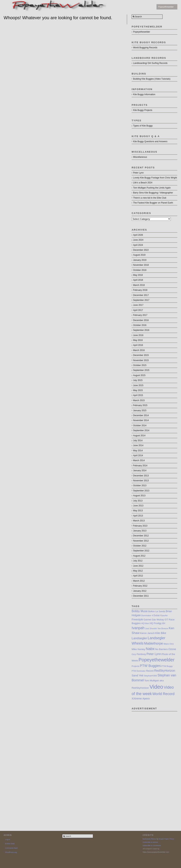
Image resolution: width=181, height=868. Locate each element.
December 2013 (141, 475)
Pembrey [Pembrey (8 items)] (141, 654)
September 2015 (141, 370)
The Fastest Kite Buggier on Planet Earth (153, 202)
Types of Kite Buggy (143, 125)
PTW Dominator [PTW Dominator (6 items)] (139, 671)
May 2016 (138, 340)
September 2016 (141, 330)
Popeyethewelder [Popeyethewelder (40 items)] (157, 659)
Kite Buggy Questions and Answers (150, 141)
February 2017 (140, 315)
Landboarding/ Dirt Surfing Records (150, 63)
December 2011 (141, 596)
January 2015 (139, 410)
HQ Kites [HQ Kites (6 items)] (145, 623)
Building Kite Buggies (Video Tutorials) (151, 79)
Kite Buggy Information (144, 94)
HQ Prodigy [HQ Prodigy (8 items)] (155, 623)
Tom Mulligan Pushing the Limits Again (152, 187)
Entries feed (9, 844)
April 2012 (138, 575)
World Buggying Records (145, 47)
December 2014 (141, 415)
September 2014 (141, 430)
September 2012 (141, 550)
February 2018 (140, 290)
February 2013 (140, 525)
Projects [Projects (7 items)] (135, 666)
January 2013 (139, 530)
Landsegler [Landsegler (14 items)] (139, 638)
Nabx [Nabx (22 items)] (150, 649)
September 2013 (141, 490)
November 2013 (141, 480)
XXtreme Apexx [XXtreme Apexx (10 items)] (141, 698)
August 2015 (139, 375)
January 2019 (139, 260)
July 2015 (137, 380)
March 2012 (139, 581)
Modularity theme (149, 839)
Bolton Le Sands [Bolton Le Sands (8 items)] (156, 611)
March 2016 (139, 350)
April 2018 (138, 280)
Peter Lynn (138, 172)
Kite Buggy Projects (142, 110)
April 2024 (138, 245)
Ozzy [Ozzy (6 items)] (134, 654)
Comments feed (11, 848)
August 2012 (139, 556)
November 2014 (141, 420)
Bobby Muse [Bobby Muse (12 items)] (140, 611)
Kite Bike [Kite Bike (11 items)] (160, 632)
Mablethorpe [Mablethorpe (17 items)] (153, 643)
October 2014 (139, 425)
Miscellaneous (140, 157)
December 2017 (141, 295)
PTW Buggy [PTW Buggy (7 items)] (167, 666)
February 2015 (140, 405)
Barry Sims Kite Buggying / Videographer (153, 192)
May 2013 (138, 510)
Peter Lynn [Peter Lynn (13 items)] (153, 654)
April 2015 (138, 395)
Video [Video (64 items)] (156, 687)
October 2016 (139, 325)
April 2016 (138, 345)
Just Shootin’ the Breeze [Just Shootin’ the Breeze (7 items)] (156, 628)
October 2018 (139, 270)
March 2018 (139, 285)
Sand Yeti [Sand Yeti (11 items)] (137, 675)
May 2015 (138, 390)
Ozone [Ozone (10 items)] (172, 649)
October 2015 (139, 365)
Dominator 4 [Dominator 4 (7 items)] (147, 615)
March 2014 (139, 460)
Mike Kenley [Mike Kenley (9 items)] (138, 649)
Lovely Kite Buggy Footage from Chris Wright (155, 177)
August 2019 (139, 255)
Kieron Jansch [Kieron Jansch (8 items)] (147, 633)
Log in (7, 839)
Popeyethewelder (166, 7)
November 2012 (141, 541)
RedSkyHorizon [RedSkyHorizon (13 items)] (164, 670)
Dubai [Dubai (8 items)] (157, 615)
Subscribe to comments (152, 845)
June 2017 (138, 305)
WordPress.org (11, 852)
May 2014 (138, 450)
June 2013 (138, 505)
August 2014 (139, 435)
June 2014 (138, 445)
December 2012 (141, 535)
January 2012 (139, 591)
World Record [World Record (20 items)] (163, 694)
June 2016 (138, 335)
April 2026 (138, 235)
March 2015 (139, 400)
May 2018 (138, 275)
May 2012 (138, 571)
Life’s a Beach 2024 (142, 182)
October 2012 (139, 545)
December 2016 (141, 320)
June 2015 (138, 385)
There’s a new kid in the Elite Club (149, 198)
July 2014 (137, 440)
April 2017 (138, 310)
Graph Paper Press (166, 839)
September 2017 (141, 300)
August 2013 (139, 495)
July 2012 (137, 560)
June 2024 (138, 240)
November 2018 (141, 265)
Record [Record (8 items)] (150, 671)
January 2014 (139, 470)
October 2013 (139, 485)
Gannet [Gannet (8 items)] (147, 619)
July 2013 (137, 500)
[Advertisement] (145, 766)
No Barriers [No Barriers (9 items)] (161, 649)
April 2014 (138, 455)
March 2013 (139, 520)
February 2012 (140, 586)
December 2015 (141, 355)
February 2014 (140, 465)
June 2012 (138, 566)
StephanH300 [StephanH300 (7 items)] (150, 675)
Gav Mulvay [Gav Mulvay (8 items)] (158, 619)
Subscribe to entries (150, 842)
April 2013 (138, 515)
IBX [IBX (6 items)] (163, 623)
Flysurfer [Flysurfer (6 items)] (164, 615)
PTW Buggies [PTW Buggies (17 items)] (150, 666)
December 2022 (141, 250)
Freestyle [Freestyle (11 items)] (137, 619)
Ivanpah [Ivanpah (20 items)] (138, 628)
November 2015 (141, 360)
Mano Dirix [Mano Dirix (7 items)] (169, 644)
